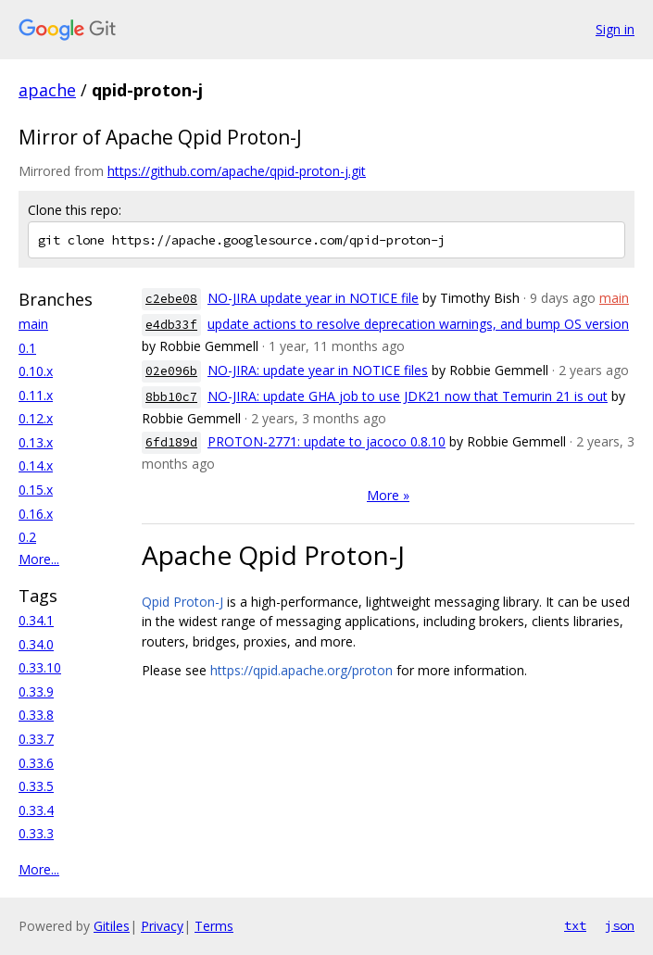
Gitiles (112, 926)
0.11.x (36, 395)
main (33, 324)
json (619, 925)
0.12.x (36, 418)
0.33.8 (36, 714)
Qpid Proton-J (182, 601)
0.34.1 (36, 620)
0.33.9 (36, 691)
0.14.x (36, 465)
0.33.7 (36, 739)
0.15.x (36, 489)
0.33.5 (36, 786)
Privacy (162, 926)
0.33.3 (36, 833)
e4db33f (171, 325)
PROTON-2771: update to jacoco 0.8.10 (326, 441)
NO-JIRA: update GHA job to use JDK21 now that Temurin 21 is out (407, 396)
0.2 (27, 537)
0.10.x (36, 371)
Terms (214, 926)
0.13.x (36, 442)
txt (575, 925)
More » (388, 495)
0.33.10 (40, 667)
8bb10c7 (171, 397)
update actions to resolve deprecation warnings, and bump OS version (418, 324)
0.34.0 (36, 644)
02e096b (171, 371)
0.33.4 (36, 810)
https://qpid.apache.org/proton (301, 670)
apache (47, 90)
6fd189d (171, 442)
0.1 (27, 348)
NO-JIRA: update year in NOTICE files (317, 370)
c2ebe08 (171, 299)
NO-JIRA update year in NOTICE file (313, 298)
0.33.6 (36, 763)
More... (39, 559)
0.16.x (36, 513)
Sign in (615, 29)
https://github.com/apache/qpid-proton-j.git (236, 171)
